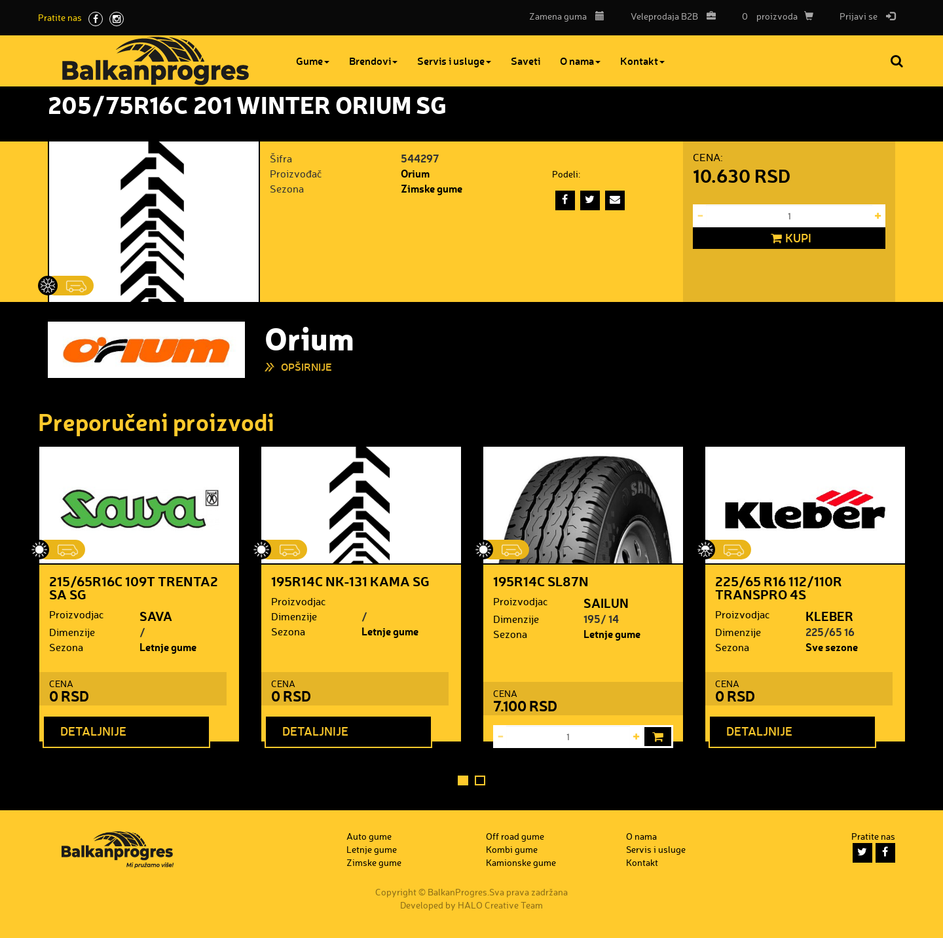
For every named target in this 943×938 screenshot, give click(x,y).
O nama (580, 60)
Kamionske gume (521, 862)
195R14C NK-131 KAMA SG (350, 581)
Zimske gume (431, 188)
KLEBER (829, 615)
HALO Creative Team (500, 904)
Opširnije (306, 366)
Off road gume (515, 836)
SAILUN (606, 602)
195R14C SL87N (541, 581)
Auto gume (369, 836)
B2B (670, 16)
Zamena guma (566, 16)
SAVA (155, 615)
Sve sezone (831, 647)
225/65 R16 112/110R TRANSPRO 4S (778, 587)
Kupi (789, 238)
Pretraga (898, 61)
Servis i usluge (454, 60)
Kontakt (642, 60)
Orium (415, 173)
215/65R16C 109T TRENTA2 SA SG (133, 587)
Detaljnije (93, 731)
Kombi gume (512, 849)
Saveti (525, 60)
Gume (312, 60)
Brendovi (373, 60)
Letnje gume (167, 647)
